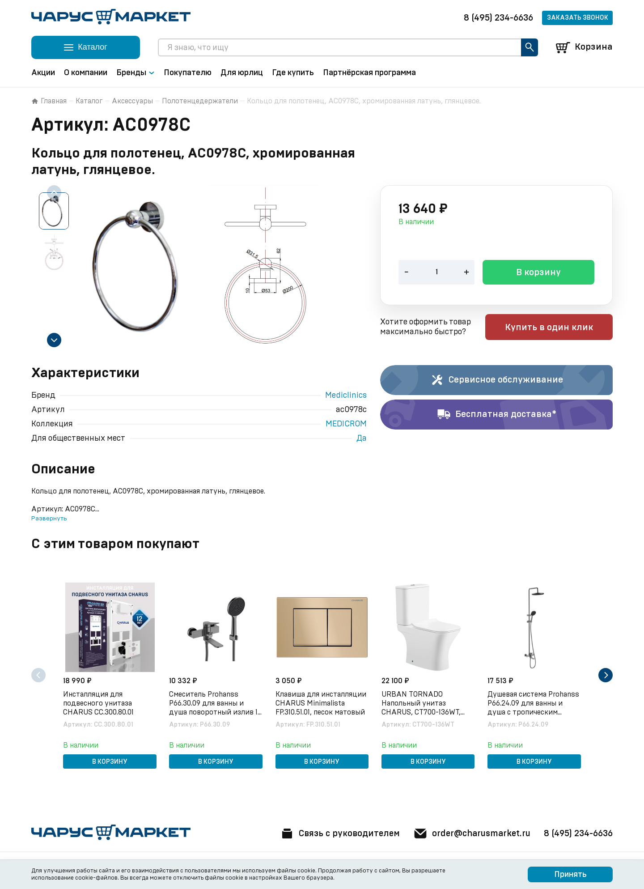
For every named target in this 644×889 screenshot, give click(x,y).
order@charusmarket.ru (469, 833)
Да (361, 438)
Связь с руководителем (334, 833)
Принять (570, 875)
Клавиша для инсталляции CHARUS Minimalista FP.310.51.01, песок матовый (321, 702)
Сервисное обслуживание (496, 380)
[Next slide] (54, 340)
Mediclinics (346, 395)
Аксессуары (132, 101)
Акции (43, 73)
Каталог (89, 101)
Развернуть (49, 518)
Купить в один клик (556, 327)
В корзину (538, 273)
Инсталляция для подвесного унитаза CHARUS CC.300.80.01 (99, 702)
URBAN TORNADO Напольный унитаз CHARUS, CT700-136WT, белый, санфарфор (422, 703)
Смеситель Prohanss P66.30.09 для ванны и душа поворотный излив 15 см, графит (212, 703)
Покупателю (188, 73)
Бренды (135, 73)
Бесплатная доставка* (496, 414)
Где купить (293, 73)
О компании (85, 73)
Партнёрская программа (369, 73)
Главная (49, 101)
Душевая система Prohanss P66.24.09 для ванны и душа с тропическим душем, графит (534, 703)
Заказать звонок (577, 18)
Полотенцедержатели (200, 101)
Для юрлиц (241, 73)
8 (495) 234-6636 (498, 17)
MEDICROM (346, 424)
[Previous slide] (54, 192)
